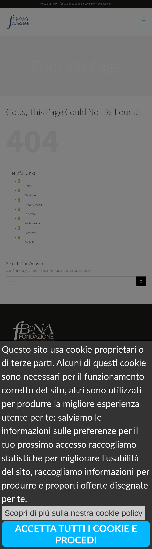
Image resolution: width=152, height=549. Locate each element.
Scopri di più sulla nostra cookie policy (73, 513)
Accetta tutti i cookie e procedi (76, 534)
